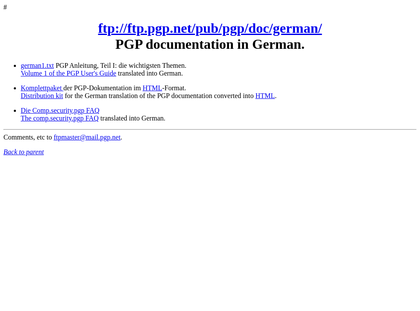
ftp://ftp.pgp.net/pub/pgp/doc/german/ (210, 28)
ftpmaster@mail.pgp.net (86, 137)
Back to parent (23, 152)
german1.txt (37, 65)
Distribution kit (42, 95)
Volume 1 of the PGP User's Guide (68, 73)
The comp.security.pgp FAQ (60, 118)
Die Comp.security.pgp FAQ (60, 110)
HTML (152, 88)
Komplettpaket (42, 88)
